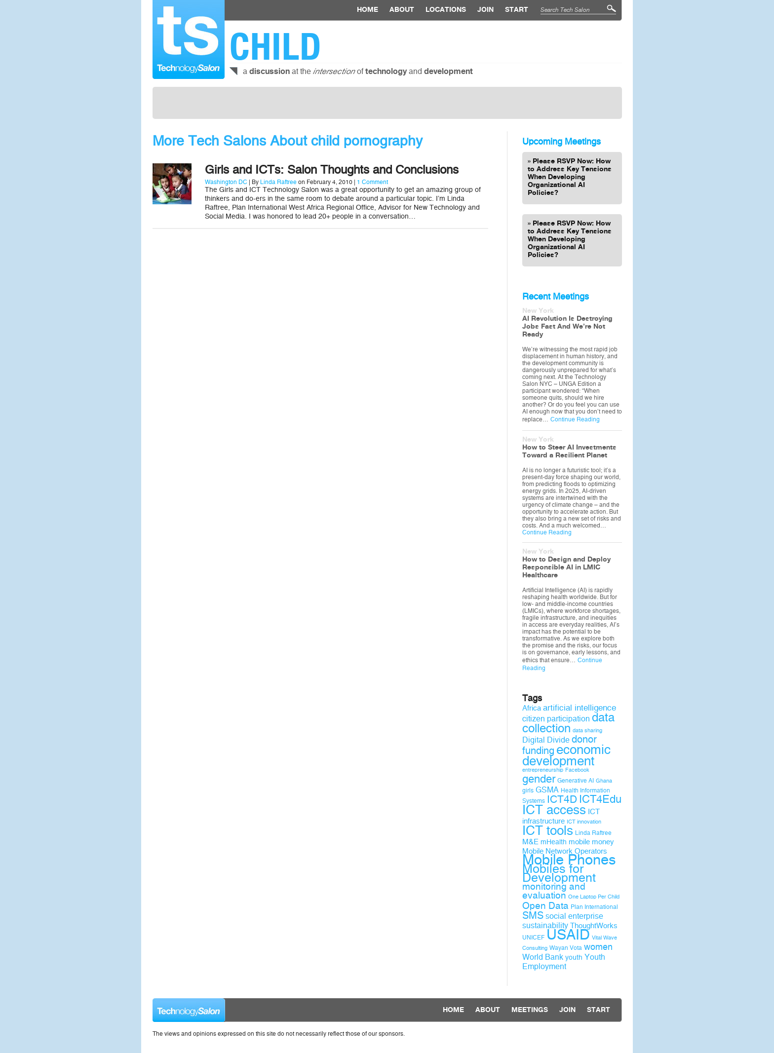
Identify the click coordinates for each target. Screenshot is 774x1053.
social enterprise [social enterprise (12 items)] (574, 916)
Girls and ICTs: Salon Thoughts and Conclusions (332, 170)
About (401, 9)
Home (367, 9)
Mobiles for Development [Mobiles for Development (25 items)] (559, 873)
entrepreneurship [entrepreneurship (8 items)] (542, 770)
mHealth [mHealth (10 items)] (554, 842)
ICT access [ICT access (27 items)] (554, 810)
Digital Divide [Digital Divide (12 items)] (546, 740)
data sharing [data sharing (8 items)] (587, 730)
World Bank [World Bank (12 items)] (542, 957)
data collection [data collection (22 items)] (568, 723)
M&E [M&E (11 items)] (530, 841)
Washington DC (226, 182)
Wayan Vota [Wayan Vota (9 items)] (565, 947)
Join (485, 9)
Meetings (529, 1010)
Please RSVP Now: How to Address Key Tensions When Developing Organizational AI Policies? (570, 177)
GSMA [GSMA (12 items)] (547, 789)
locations (446, 9)
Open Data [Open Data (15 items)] (545, 906)
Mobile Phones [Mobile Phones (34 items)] (569, 859)
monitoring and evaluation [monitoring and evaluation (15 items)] (553, 891)
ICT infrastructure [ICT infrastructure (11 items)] (561, 816)
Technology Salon (189, 39)
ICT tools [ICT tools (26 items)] (547, 830)
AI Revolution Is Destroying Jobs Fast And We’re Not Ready (567, 326)
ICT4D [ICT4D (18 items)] (562, 799)
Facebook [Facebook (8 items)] (577, 770)
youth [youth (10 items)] (573, 957)
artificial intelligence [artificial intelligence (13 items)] (579, 708)
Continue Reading (575, 419)
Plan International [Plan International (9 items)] (594, 906)
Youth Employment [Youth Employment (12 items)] (563, 961)
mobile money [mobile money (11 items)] (591, 841)
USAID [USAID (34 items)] (568, 934)
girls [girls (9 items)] (528, 790)
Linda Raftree (278, 182)
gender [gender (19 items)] (538, 779)
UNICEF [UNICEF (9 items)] (533, 937)
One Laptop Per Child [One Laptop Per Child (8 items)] (593, 897)
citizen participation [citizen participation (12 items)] (556, 718)
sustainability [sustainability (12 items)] (545, 925)
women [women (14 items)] (598, 946)
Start (516, 9)
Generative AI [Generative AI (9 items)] (575, 780)
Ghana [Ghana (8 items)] (604, 781)
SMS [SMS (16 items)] (532, 915)
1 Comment (372, 182)
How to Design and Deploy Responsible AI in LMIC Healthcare (566, 567)
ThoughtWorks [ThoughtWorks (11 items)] (594, 925)
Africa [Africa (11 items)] (531, 708)
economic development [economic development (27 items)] (566, 755)
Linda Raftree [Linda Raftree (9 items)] (593, 832)
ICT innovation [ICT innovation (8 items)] (584, 822)
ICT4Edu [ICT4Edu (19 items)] (600, 799)
